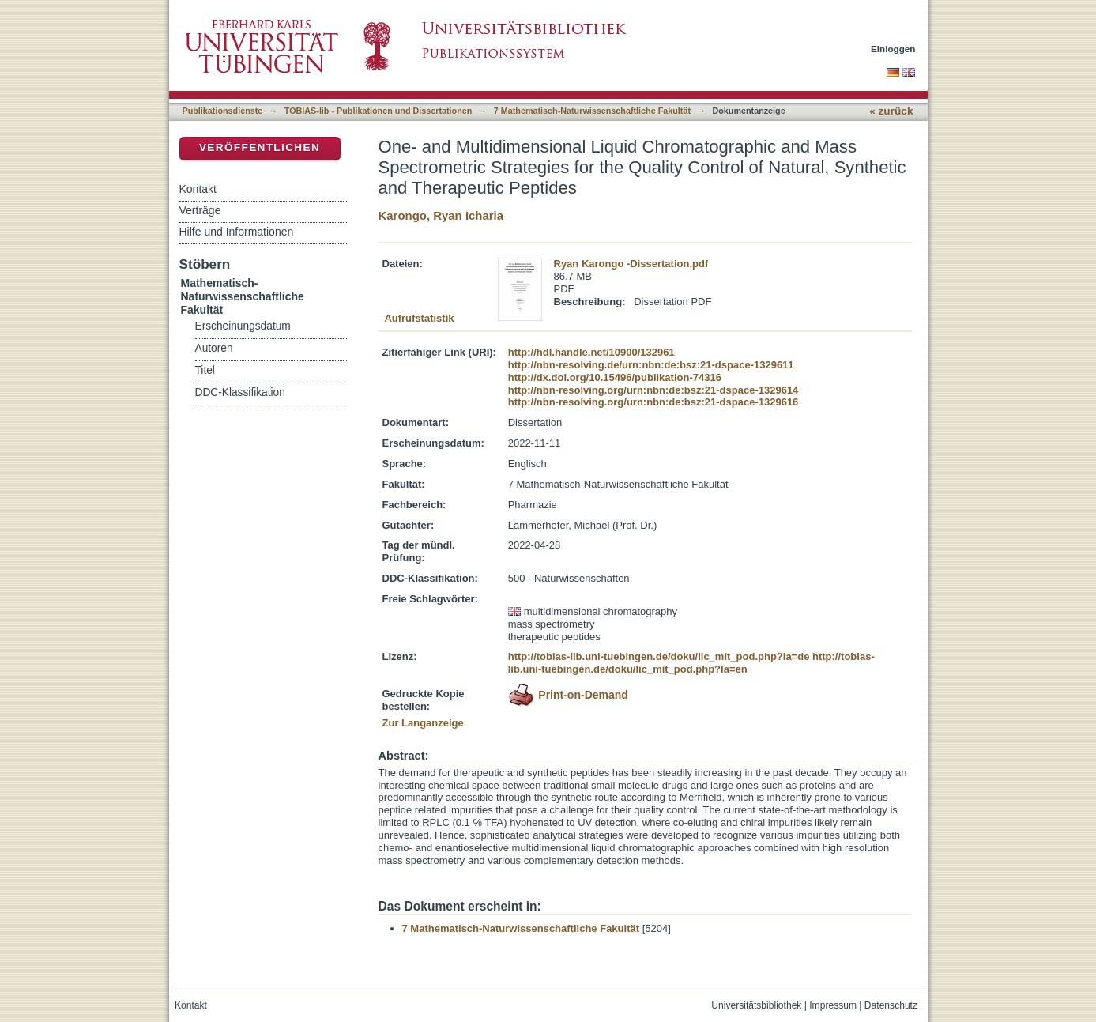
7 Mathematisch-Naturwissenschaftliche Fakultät (592, 110)
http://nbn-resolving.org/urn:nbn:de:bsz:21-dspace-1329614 (653, 390)
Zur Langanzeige (423, 723)
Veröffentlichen (259, 147)
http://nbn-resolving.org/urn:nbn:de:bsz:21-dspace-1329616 (653, 402)
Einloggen (893, 48)
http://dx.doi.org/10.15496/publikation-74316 (614, 377)
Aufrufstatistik (419, 318)
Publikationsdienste (223, 110)
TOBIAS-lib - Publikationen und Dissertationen (378, 110)
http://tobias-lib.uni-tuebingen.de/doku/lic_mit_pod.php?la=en (691, 663)
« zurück (891, 111)
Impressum (833, 1005)
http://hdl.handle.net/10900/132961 (591, 352)
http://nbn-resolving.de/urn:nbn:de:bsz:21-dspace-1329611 (651, 365)
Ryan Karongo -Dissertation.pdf (631, 264)
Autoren (214, 348)
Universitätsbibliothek (756, 1005)
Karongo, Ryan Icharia (441, 215)
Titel (205, 370)
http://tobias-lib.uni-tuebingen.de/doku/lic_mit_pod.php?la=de (659, 656)
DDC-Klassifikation (240, 392)
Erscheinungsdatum (243, 326)
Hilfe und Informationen (236, 231)
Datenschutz (890, 1005)
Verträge (200, 210)
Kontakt (198, 189)
